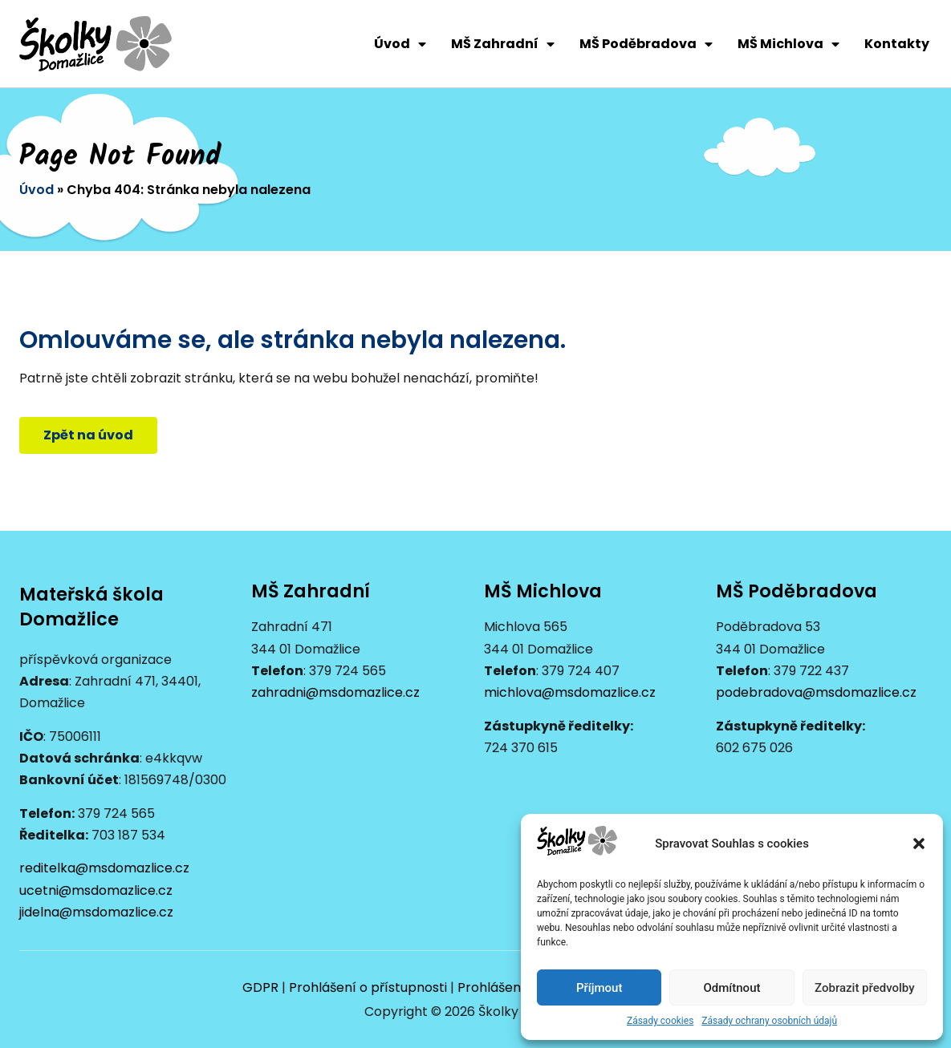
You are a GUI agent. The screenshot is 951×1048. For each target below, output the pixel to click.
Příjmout (599, 988)
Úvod (400, 44)
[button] (919, 844)
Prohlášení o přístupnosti (368, 987)
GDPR (260, 987)
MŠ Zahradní (503, 44)
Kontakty (896, 43)
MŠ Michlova (788, 44)
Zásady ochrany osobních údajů (769, 1020)
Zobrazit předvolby (865, 988)
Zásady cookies (660, 1020)
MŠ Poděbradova (646, 44)
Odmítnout (732, 988)
